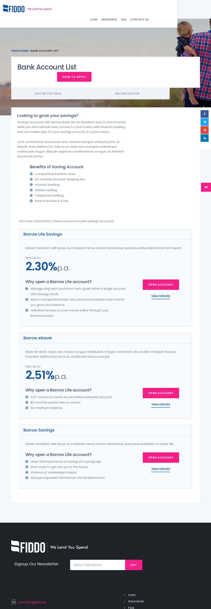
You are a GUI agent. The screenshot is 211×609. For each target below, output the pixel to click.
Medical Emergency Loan (153, 549)
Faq (116, 546)
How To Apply (176, 72)
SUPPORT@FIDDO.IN (81, 540)
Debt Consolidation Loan (156, 565)
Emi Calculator (150, 89)
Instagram (185, 539)
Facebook (184, 533)
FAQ (173, 10)
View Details (160, 254)
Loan (143, 10)
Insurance (158, 10)
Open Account (160, 243)
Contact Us (189, 10)
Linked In (183, 552)
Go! (187, 502)
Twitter (182, 546)
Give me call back (55, 89)
